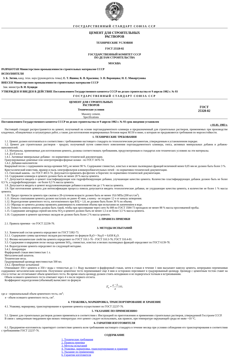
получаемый (73, 129)
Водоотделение (19, 201)
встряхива (169, 274)
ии (158, 172)
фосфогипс (88, 172)
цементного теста (35, 277)
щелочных (44, 214)
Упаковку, (15, 306)
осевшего (18, 277)
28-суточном (66, 195)
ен (33, 267)
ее (111, 201)
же (66, 132)
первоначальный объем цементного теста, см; (36, 293)
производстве (220, 129)
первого (80, 277)
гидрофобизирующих (23, 182)
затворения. (135, 198)
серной (43, 210)
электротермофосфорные (58, 159)
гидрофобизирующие (88, 179)
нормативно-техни (66, 156)
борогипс (103, 172)
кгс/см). (134, 195)
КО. (116, 235)
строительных (162, 315)
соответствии (87, 315)
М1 (130, 132)
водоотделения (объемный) (37, 280)
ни (129, 204)
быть (77, 214)
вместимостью (37, 252)
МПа (120, 195)
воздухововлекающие (58, 185)
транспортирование (47, 306)
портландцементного (105, 129)
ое (14, 270)
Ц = (79, 201)
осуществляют (92, 306)
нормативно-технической (127, 172)
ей (112, 315)
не (62, 214)
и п (77, 207)
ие (23, 210)
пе (132, 270)
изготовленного (60, 201)
